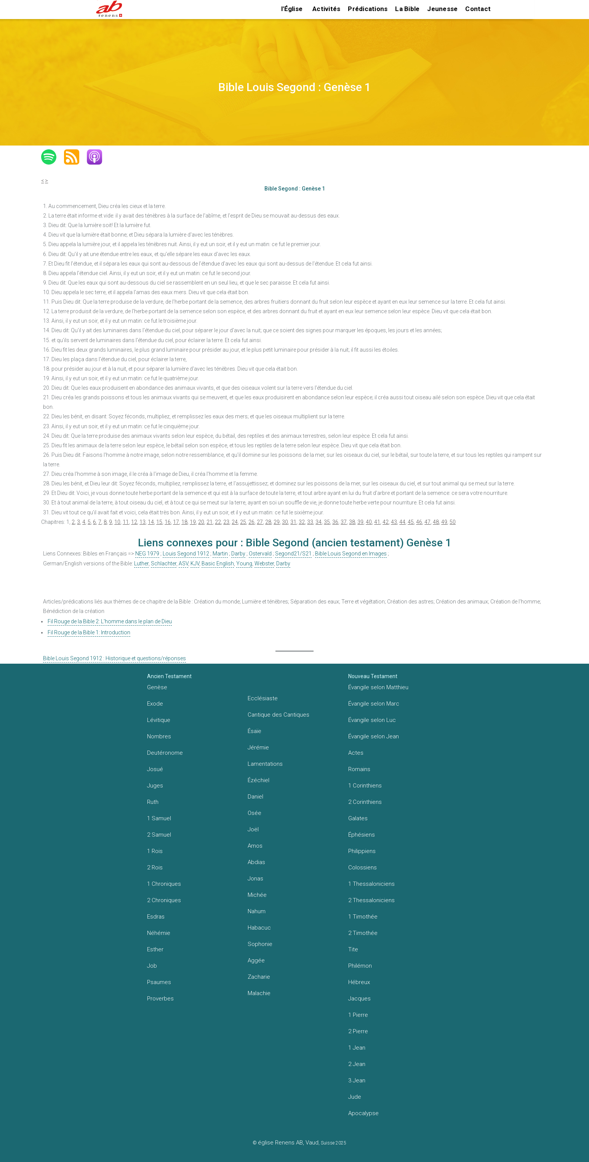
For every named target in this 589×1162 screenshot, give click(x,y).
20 (201, 522)
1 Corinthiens (365, 785)
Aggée (256, 960)
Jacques (359, 998)
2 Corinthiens (365, 802)
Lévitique (158, 720)
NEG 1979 (147, 554)
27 (260, 522)
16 (168, 522)
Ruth (152, 802)
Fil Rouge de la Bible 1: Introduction (89, 632)
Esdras (156, 916)
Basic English (218, 563)
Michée (257, 895)
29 (277, 522)
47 (427, 522)
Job (152, 965)
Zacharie (259, 976)
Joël (253, 829)
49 (444, 522)
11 (126, 522)
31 (293, 522)
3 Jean (356, 1080)
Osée (254, 813)
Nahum (257, 911)
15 (159, 522)
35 (327, 522)
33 (310, 522)
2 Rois (155, 867)
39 (360, 522)
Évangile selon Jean (373, 736)
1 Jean (356, 1047)
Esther (155, 949)
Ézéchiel (258, 780)
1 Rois (155, 851)
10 (117, 522)
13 (142, 522)
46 (419, 522)
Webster (264, 563)
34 (318, 522)
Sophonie (260, 944)
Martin (220, 554)
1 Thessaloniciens (371, 883)
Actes (355, 752)
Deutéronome (165, 752)
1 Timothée (363, 916)
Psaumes (159, 982)
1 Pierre (358, 1015)
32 (302, 522)
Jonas (255, 878)
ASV (183, 563)
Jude (354, 1096)
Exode (155, 703)
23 (226, 522)
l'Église (292, 9)
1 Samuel (159, 818)
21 (209, 522)
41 (377, 522)
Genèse (157, 687)
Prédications (367, 9)
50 (453, 522)
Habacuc (259, 927)
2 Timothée (363, 933)
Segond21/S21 (293, 554)
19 (193, 522)
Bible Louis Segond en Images (351, 554)
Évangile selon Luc (372, 720)
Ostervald (260, 554)
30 (285, 522)
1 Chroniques (164, 883)
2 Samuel (159, 834)
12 (134, 522)
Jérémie (258, 747)
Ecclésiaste (263, 698)
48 (436, 522)
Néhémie (158, 933)
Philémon (360, 965)
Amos (255, 845)
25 (243, 522)
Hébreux (359, 982)
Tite (353, 949)
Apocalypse (363, 1113)
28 (268, 522)
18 (184, 522)
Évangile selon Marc (373, 703)
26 (251, 522)
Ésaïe (254, 731)
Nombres (159, 736)
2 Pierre (358, 1031)
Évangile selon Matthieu (378, 687)
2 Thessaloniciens (371, 900)
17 (176, 522)
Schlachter (163, 563)
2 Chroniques (164, 900)
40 (369, 522)
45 (411, 522)
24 (235, 522)
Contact (478, 9)
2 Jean (356, 1064)
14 (151, 522)
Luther (141, 563)
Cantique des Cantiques (278, 714)
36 (335, 522)
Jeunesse (442, 9)
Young (244, 563)
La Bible (407, 9)
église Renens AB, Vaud (288, 1142)
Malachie (259, 993)
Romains (359, 769)
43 (394, 522)
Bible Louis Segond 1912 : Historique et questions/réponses (114, 658)
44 (402, 522)
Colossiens (362, 867)
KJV (194, 563)
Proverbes (160, 998)
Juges (155, 785)
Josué (155, 769)
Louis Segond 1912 (186, 554)
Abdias (256, 862)
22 (218, 522)
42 (386, 522)
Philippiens (362, 851)
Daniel (255, 796)
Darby (238, 554)
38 (352, 522)
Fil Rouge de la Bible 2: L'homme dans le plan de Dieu (110, 621)
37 (344, 522)
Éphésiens (361, 834)
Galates (358, 818)
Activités (326, 9)
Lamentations (265, 763)
